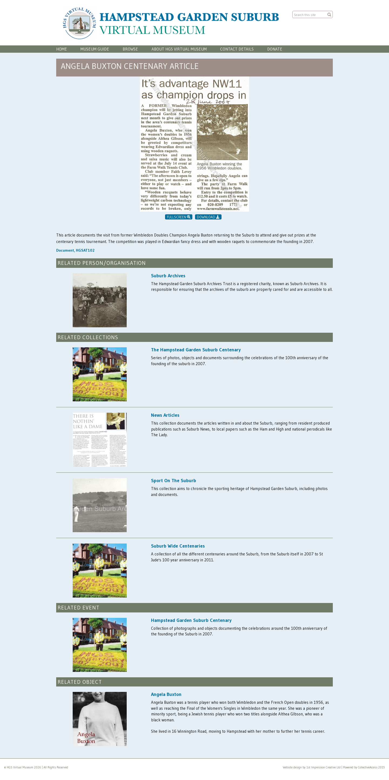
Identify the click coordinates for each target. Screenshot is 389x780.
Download (208, 217)
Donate (274, 49)
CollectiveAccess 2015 (371, 767)
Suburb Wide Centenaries (178, 546)
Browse (130, 49)
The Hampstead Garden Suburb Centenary (196, 350)
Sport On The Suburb (173, 481)
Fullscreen (178, 217)
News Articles (165, 415)
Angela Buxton (166, 694)
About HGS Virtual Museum (179, 49)
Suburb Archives (168, 276)
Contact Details (237, 49)
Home (61, 49)
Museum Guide (95, 49)
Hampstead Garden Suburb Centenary (191, 620)
